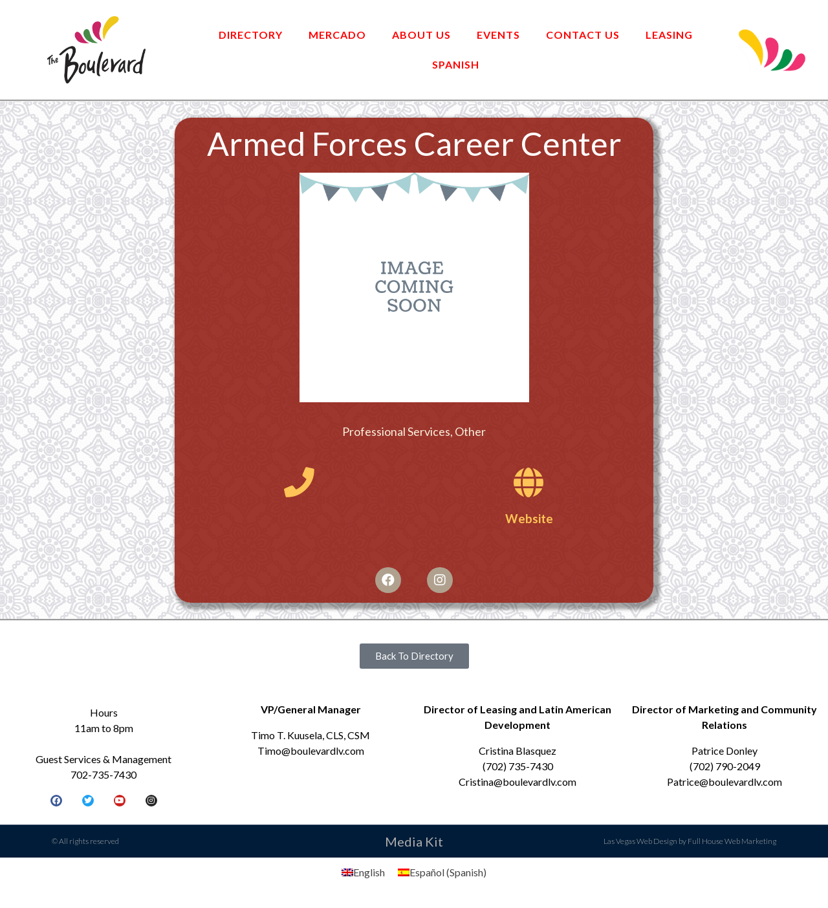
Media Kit (414, 843)
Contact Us (583, 34)
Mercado (337, 34)
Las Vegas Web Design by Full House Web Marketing (690, 843)
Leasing (669, 34)
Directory (251, 34)
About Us (421, 34)
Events (498, 34)
